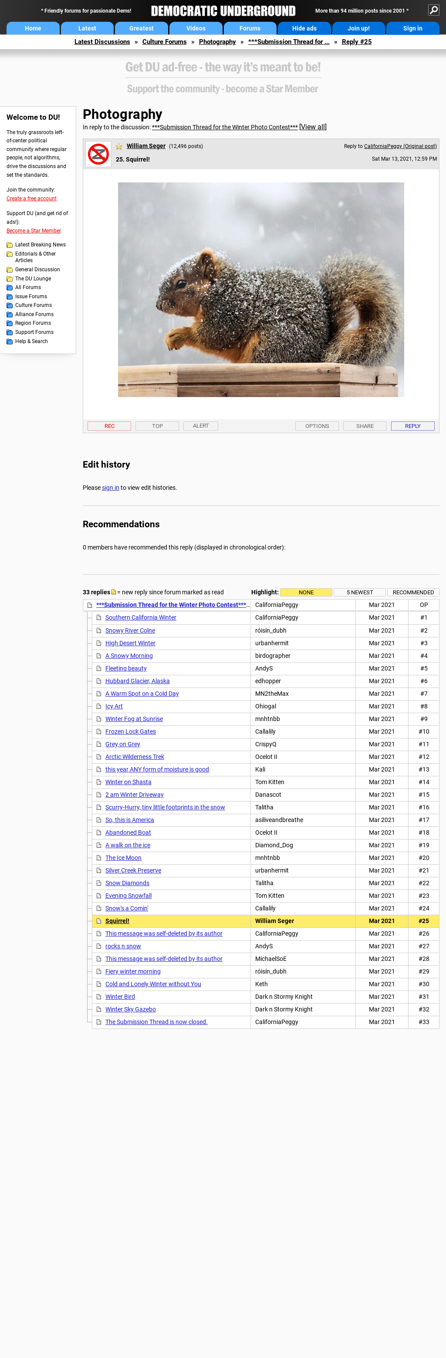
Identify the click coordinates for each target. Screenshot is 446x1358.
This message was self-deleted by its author (164, 933)
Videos (196, 28)
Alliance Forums (34, 314)
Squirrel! (117, 920)
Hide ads (304, 28)
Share (365, 426)
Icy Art (114, 706)
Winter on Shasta (128, 781)
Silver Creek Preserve (133, 870)
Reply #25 (357, 42)
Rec (110, 426)
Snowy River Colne (130, 630)
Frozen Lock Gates (130, 731)
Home (33, 28)
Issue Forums (31, 296)
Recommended (413, 592)
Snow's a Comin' (126, 908)
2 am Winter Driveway (134, 794)
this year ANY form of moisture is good (157, 769)
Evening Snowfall (128, 895)
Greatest (141, 28)
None (306, 592)
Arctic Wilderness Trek (134, 756)
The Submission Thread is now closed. (156, 1021)
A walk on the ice (127, 845)
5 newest (360, 592)
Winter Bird (120, 996)
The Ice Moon (123, 857)
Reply (413, 426)
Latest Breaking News (40, 245)
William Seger (146, 145)
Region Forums (33, 323)
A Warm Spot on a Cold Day (142, 693)
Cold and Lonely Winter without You (153, 984)
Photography (217, 42)
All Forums (28, 287)
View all (313, 127)
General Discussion (37, 269)
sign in (110, 487)
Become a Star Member (34, 231)
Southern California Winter (140, 617)
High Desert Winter (130, 643)
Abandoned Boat (128, 832)
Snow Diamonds (127, 882)
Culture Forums (164, 42)
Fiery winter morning (133, 971)
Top (157, 426)
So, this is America (129, 819)
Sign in (412, 28)
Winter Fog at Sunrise (134, 718)
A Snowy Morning (129, 655)
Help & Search (31, 341)
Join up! (359, 28)
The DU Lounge (33, 279)
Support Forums (34, 332)
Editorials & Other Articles (35, 257)
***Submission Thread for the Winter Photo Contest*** (225, 127)
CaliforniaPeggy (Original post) (400, 146)
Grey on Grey (122, 744)
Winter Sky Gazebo (130, 1009)
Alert (201, 425)
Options (317, 426)
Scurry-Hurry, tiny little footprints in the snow (165, 807)
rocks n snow (123, 946)
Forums (250, 28)
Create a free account (32, 198)
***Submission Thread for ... (289, 42)
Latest (87, 28)
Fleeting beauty (126, 668)
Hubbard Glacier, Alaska (137, 680)
